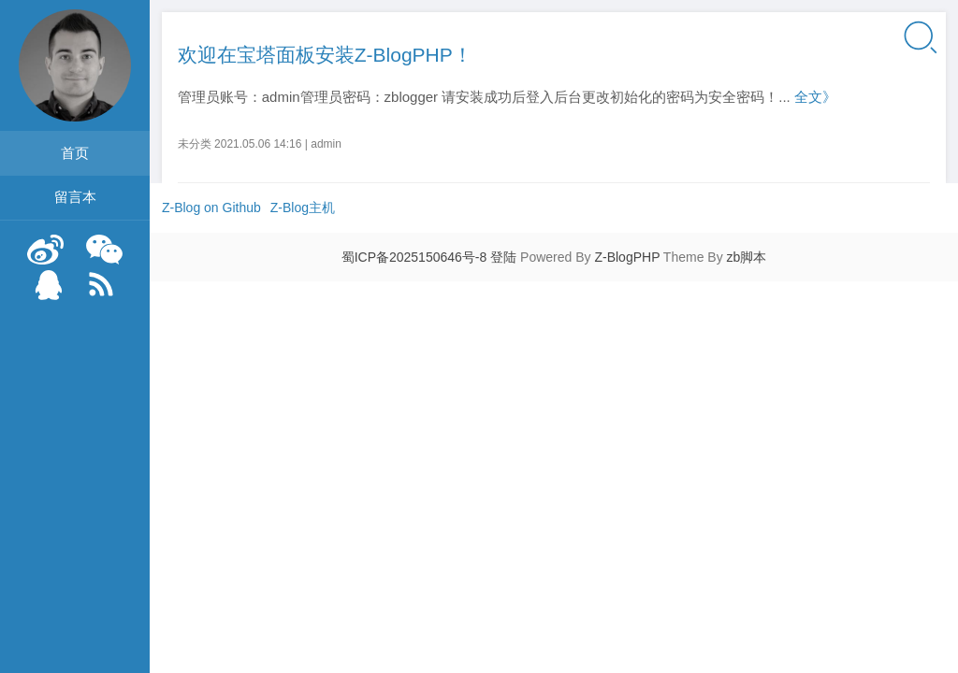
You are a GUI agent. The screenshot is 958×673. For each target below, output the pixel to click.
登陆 (503, 257)
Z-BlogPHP (627, 257)
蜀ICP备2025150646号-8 (414, 257)
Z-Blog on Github (211, 207)
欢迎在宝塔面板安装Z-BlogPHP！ (325, 54)
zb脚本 (747, 257)
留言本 (75, 197)
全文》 (815, 97)
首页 (75, 153)
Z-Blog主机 (302, 207)
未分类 (194, 143)
